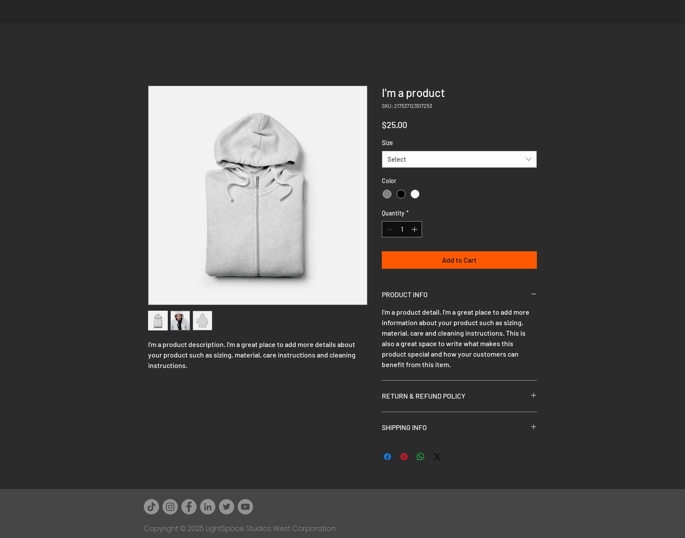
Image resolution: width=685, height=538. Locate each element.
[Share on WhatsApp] (420, 456)
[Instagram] (170, 506)
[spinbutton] (402, 229)
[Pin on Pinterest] (404, 456)
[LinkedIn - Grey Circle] (207, 506)
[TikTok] (151, 506)
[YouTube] (245, 506)
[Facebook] (189, 506)
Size (387, 142)
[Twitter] (226, 506)
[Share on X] (437, 456)
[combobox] (459, 159)
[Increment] (415, 229)
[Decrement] (388, 229)
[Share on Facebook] (387, 456)
